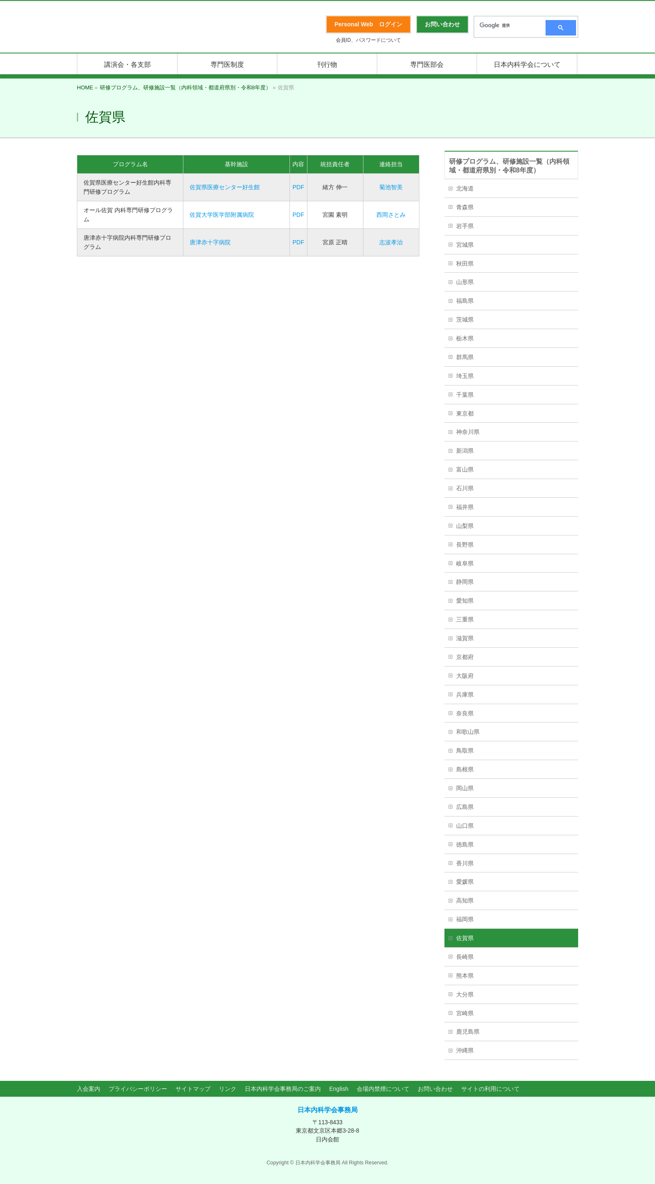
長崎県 (465, 956)
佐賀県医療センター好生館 (225, 187)
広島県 (465, 807)
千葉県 (465, 394)
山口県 (465, 825)
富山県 (465, 469)
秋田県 (465, 263)
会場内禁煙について (383, 1088)
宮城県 (465, 244)
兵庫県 (465, 694)
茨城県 (465, 319)
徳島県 (465, 844)
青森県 (465, 207)
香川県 (465, 863)
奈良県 (465, 713)
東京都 (465, 413)
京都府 (465, 657)
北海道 (465, 188)
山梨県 (465, 525)
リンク (227, 1088)
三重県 (465, 619)
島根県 (465, 769)
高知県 (465, 900)
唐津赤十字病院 (210, 242)
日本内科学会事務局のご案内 (283, 1088)
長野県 (465, 544)
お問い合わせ (435, 1088)
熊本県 (465, 975)
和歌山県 (468, 731)
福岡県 (465, 919)
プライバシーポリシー (138, 1088)
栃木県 (465, 338)
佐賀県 (465, 938)
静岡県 (465, 581)
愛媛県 (465, 881)
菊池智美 (391, 187)
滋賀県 (465, 638)
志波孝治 (391, 242)
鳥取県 (465, 750)
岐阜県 (465, 563)
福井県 (465, 507)
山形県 (465, 282)
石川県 (465, 488)
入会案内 (88, 1088)
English (338, 1088)
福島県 (465, 300)
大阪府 (465, 675)
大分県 (465, 994)
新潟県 (465, 450)
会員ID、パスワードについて (368, 40)
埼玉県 (465, 376)
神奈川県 (468, 431)
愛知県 (465, 600)
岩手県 (465, 226)
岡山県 (465, 788)
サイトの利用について (490, 1088)
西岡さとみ (391, 214)
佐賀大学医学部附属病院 (222, 214)
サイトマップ (193, 1088)
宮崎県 (465, 1013)
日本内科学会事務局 (327, 1109)
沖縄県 (465, 1050)
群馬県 (465, 357)
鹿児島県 (468, 1031)
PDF (298, 187)
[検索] (507, 25)
